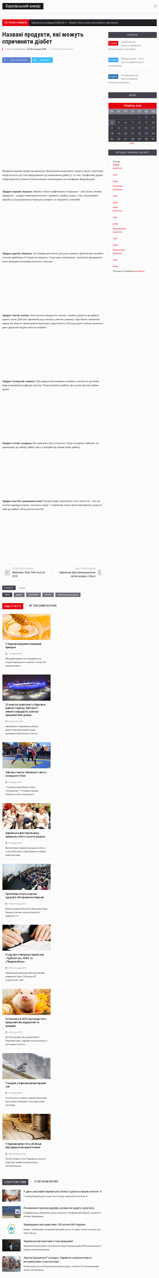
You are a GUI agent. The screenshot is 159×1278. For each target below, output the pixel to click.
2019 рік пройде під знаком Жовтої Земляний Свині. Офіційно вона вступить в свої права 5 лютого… (26, 1040)
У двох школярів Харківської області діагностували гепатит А (63, 1190)
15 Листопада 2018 (17, 903)
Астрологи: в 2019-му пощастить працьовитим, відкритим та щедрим (25, 1021)
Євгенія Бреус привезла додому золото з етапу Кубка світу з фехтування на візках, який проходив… (25, 851)
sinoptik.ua (139, 271)
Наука (22, 588)
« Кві (131, 143)
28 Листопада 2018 (17, 1153)
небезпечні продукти (68, 595)
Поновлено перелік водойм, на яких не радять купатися (59, 1206)
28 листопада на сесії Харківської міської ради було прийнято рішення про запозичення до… (25, 1161)
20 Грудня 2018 (15, 842)
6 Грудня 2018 (15, 782)
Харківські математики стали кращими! (48, 1239)
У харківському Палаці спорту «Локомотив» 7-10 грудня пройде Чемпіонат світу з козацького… (21, 790)
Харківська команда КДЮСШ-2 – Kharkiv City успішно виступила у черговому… (75, 22)
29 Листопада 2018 (17, 967)
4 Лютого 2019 (15, 1031)
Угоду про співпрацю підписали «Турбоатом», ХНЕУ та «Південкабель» (24, 957)
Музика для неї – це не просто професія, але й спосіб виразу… (126, 62)
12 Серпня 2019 (15, 654)
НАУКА (48, 595)
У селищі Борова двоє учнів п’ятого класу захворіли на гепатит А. (56, 1195)
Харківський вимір (22, 6)
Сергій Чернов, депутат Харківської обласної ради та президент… (124, 45)
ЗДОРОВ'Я (33, 595)
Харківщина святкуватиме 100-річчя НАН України (54, 1223)
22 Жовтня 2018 (16, 721)
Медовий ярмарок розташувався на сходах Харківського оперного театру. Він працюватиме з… (25, 662)
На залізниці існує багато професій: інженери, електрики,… (123, 79)
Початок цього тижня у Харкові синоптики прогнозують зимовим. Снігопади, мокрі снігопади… (26, 1100)
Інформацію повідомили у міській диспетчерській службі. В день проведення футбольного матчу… (22, 730)
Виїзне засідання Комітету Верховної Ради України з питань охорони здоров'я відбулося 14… (26, 911)
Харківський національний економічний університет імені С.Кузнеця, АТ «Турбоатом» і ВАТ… (25, 975)
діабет (19, 595)
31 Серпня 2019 (15, 1092)
